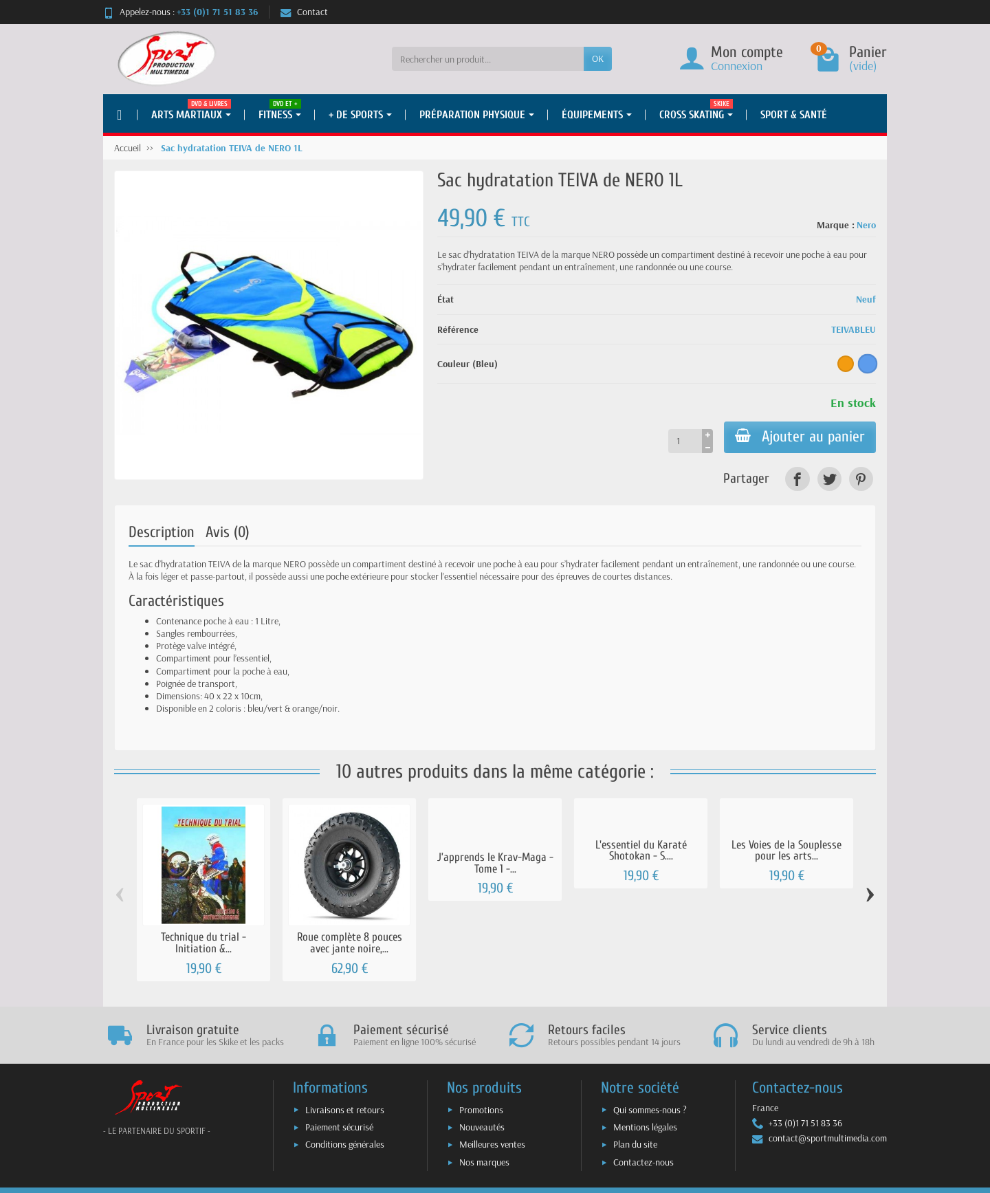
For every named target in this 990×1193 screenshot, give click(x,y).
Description (162, 532)
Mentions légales (645, 1127)
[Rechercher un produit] (488, 58)
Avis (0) (228, 532)
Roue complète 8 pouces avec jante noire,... (349, 942)
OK (598, 58)
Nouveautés (482, 1127)
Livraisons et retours (344, 1110)
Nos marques (484, 1162)
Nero (866, 225)
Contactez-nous (643, 1162)
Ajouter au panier (800, 437)
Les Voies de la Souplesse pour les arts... (787, 850)
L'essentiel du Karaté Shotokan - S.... (641, 850)
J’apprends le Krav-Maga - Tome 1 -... (495, 863)
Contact (304, 12)
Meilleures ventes (492, 1144)
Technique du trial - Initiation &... (203, 942)
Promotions (481, 1110)
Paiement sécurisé (339, 1127)
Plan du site (635, 1144)
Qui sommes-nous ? (650, 1110)
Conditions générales (344, 1144)
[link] (797, 479)
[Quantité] (685, 440)
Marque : (836, 225)
